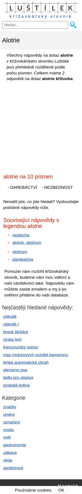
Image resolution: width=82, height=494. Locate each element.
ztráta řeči (12, 339)
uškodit (9, 316)
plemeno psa (15, 370)
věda (7, 460)
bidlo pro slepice (18, 377)
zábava (10, 452)
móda (8, 429)
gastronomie (14, 445)
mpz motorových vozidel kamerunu (35, 354)
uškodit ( (11, 324)
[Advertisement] (41, 126)
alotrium (19, 251)
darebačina (22, 259)
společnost (13, 468)
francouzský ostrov (20, 347)
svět (7, 437)
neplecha (21, 235)
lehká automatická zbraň (26, 362)
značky (9, 407)
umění (9, 414)
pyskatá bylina (16, 385)
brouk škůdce (15, 331)
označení (11, 422)
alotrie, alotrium (26, 242)
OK (61, 490)
